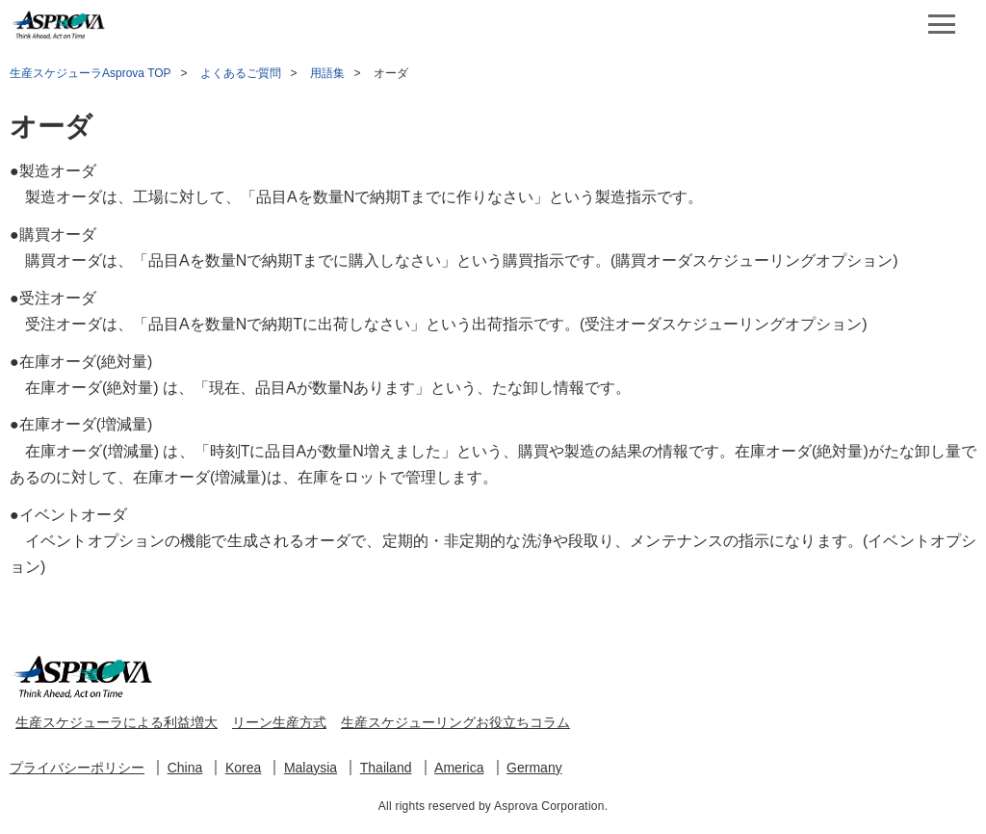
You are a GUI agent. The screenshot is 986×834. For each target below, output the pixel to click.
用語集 (327, 73)
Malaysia (310, 767)
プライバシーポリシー (77, 767)
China (185, 767)
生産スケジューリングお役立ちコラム (455, 722)
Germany (534, 767)
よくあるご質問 (240, 73)
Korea (243, 767)
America (458, 767)
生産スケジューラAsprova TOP (90, 73)
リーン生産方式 (279, 722)
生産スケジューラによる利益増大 (116, 722)
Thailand (386, 767)
